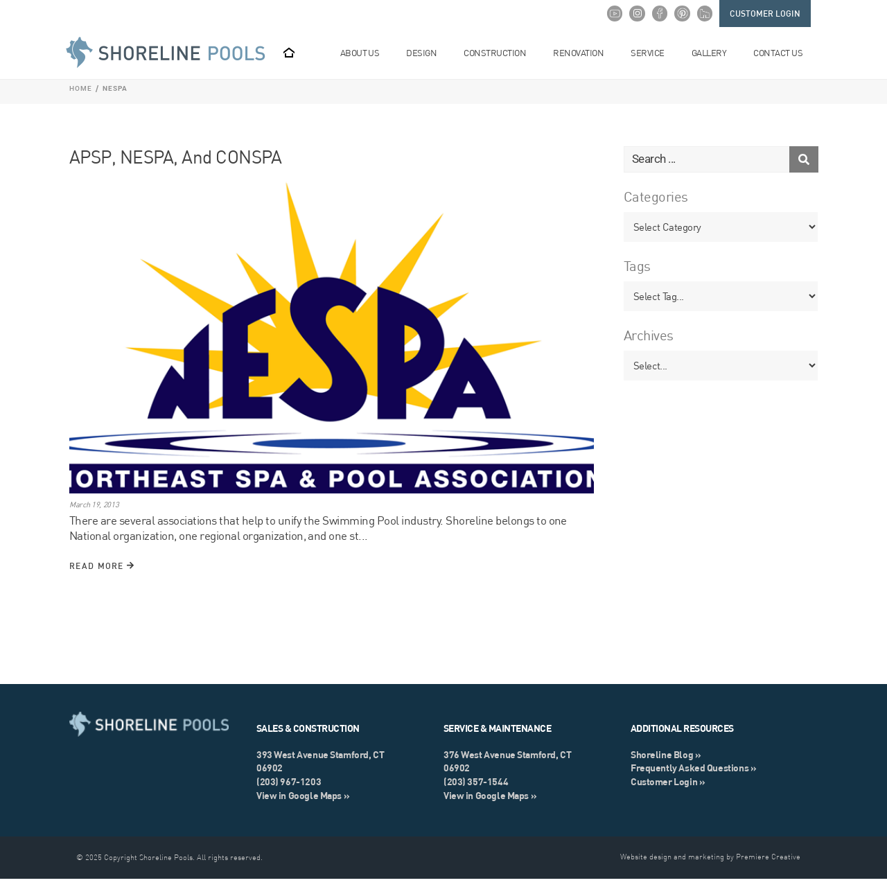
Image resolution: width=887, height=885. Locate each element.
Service (652, 53)
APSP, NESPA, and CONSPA (175, 163)
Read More (101, 572)
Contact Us (783, 53)
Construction (500, 53)
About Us (365, 53)
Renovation (583, 53)
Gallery (714, 53)
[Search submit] (803, 165)
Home (80, 94)
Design (426, 53)
